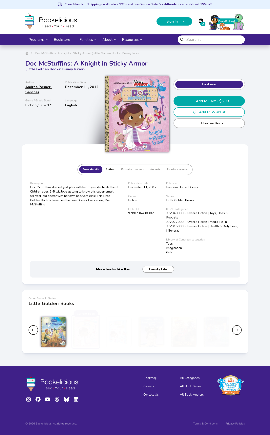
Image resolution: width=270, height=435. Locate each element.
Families (88, 39)
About (109, 39)
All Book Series (190, 386)
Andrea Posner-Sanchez (38, 89)
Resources (132, 39)
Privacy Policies (235, 423)
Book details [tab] (90, 169)
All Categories (190, 378)
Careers (148, 386)
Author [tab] (110, 169)
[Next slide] (237, 330)
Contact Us (151, 394)
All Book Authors (192, 394)
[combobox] (211, 39)
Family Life (158, 269)
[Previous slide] (33, 330)
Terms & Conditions (205, 423)
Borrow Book (209, 123)
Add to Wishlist (209, 112)
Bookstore (63, 39)
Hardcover (209, 84)
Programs (38, 39)
